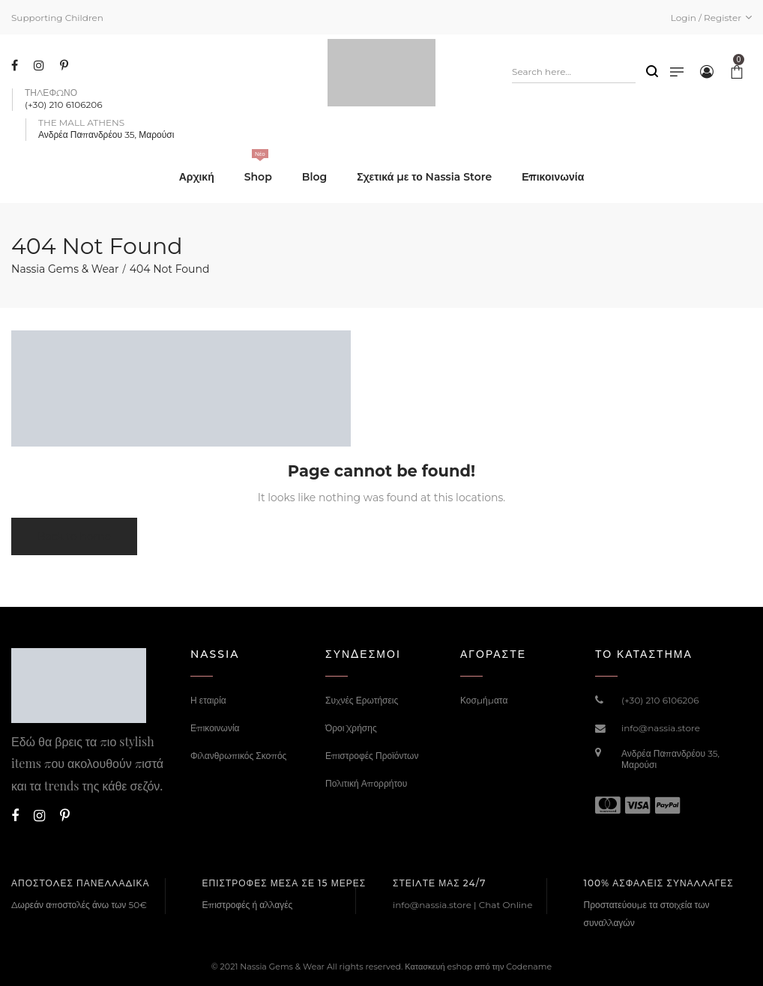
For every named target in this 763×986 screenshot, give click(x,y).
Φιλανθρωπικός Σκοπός (238, 755)
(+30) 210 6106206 (660, 700)
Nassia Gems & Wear (65, 269)
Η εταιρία (208, 700)
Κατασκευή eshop (438, 966)
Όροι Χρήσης (351, 728)
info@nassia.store (660, 728)
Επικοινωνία (215, 728)
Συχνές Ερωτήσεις (361, 700)
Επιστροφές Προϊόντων (371, 755)
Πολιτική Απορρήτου (366, 783)
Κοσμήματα (483, 700)
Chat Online (506, 904)
